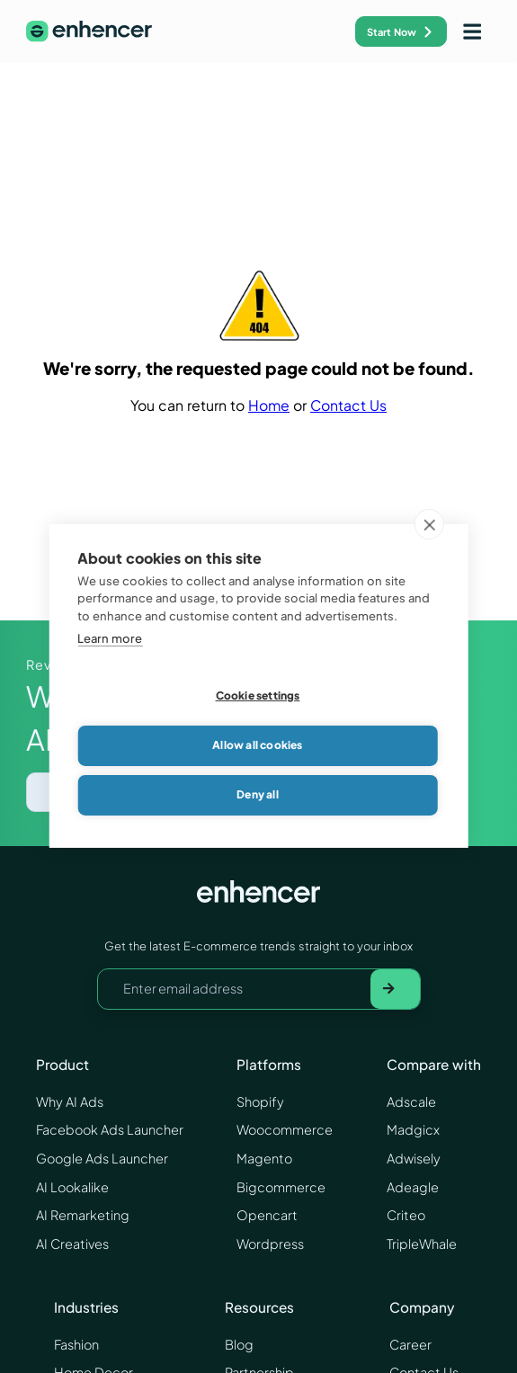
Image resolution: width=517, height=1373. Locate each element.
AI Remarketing (82, 1215)
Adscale (411, 1101)
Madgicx (413, 1129)
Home (269, 406)
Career (410, 1344)
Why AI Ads (69, 1101)
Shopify (260, 1101)
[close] (429, 524)
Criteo (406, 1215)
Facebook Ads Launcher (109, 1129)
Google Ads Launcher (102, 1158)
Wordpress (270, 1243)
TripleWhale (422, 1243)
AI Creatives (72, 1243)
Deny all (257, 795)
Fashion (76, 1344)
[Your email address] (234, 989)
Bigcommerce (280, 1187)
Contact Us (348, 406)
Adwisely (414, 1158)
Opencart (267, 1215)
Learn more (109, 639)
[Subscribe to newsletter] (395, 989)
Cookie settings (258, 696)
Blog (239, 1344)
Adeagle (413, 1187)
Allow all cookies (257, 746)
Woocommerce (284, 1129)
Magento (264, 1158)
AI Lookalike (72, 1187)
